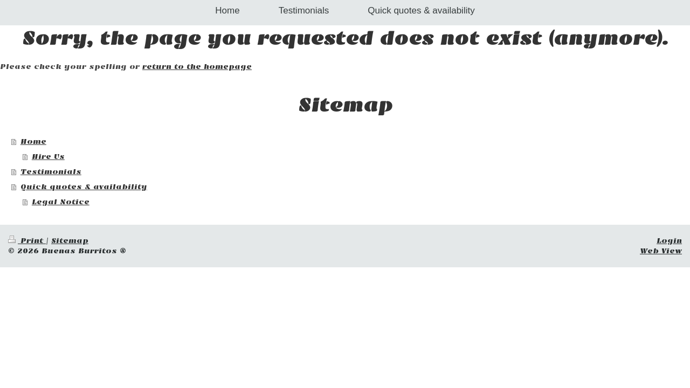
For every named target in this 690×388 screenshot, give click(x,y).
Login (669, 240)
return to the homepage (197, 66)
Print (27, 240)
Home (33, 141)
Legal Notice (60, 201)
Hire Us (48, 156)
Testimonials (50, 171)
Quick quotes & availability (83, 186)
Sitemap (69, 240)
